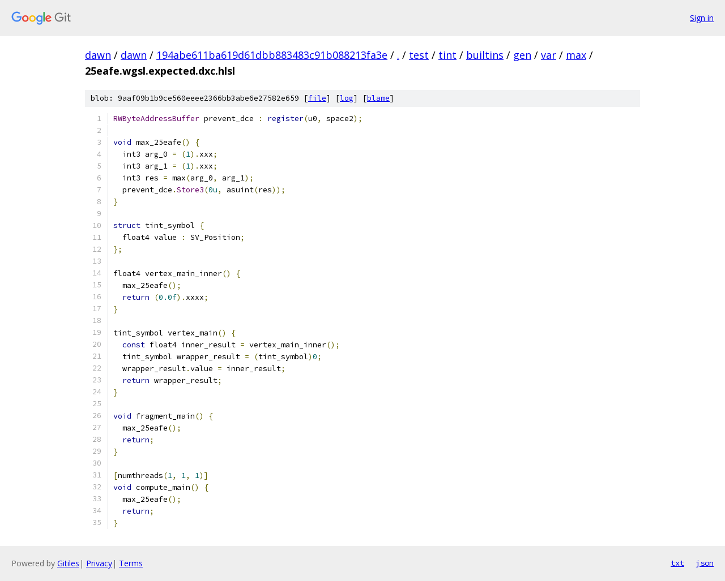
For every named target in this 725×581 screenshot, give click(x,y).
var (548, 55)
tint (447, 55)
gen (522, 55)
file (317, 98)
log (346, 98)
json (705, 563)
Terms (131, 563)
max (576, 55)
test (419, 55)
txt (677, 563)
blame (378, 98)
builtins (485, 55)
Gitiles (68, 563)
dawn (98, 55)
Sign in (702, 17)
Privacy (99, 563)
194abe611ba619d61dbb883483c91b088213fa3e (271, 55)
